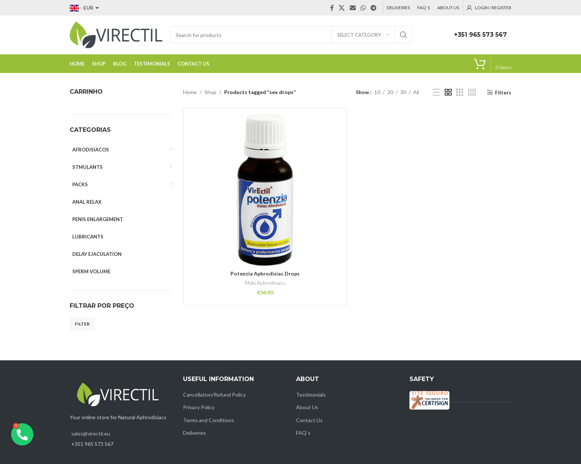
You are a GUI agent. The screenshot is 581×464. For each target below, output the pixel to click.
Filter (82, 324)
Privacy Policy (199, 407)
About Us (307, 407)
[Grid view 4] (472, 92)
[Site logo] (116, 34)
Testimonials (311, 394)
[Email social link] (352, 7)
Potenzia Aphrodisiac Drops (265, 273)
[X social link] (341, 7)
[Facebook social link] (332, 7)
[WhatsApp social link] (363, 7)
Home (190, 92)
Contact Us (309, 420)
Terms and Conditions (208, 420)
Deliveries (194, 433)
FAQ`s (303, 433)
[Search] (291, 34)
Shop (210, 92)
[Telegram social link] (373, 7)
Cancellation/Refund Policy (214, 394)
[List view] (436, 92)
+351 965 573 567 (480, 34)
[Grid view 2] (448, 92)
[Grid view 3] (459, 92)
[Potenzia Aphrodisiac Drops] (265, 190)
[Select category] (363, 35)
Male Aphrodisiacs (265, 283)
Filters (503, 92)
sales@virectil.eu (90, 433)
